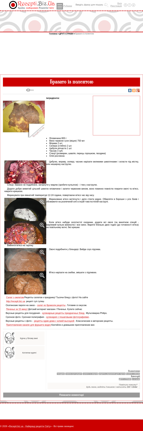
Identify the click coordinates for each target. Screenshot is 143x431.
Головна (53, 34)
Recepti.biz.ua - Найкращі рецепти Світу (29, 426)
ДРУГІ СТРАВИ (66, 34)
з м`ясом (136, 379)
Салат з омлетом (15, 297)
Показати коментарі (71, 395)
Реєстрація (116, 6)
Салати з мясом (133, 374)
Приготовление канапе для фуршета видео (28, 325)
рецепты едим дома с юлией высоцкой (54, 321)
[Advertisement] (71, 21)
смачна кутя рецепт (74, 374)
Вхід (119, 3)
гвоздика (61, 374)
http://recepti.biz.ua (15, 301)
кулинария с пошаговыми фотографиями (67, 317)
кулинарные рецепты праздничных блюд (63, 313)
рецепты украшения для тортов (112, 374)
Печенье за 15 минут (17, 309)
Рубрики (64, 6)
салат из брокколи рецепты (51, 305)
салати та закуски (90, 374)
